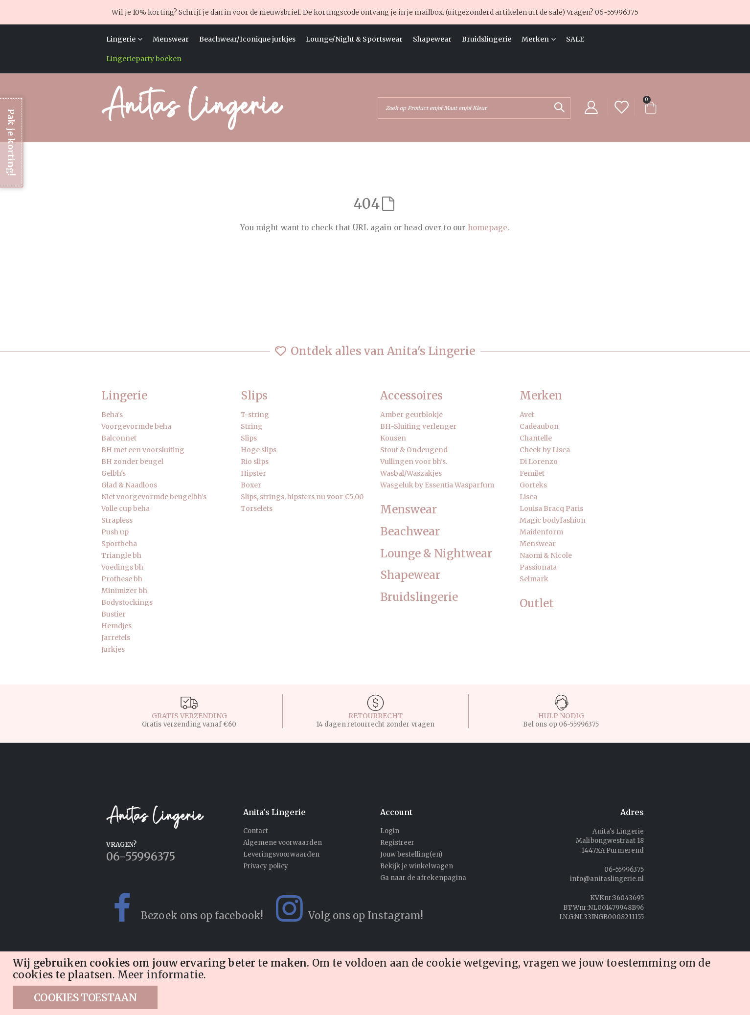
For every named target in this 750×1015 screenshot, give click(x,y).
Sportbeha (119, 543)
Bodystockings (127, 602)
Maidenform (541, 532)
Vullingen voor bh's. (413, 461)
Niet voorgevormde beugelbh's (153, 496)
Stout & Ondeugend (414, 449)
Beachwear (410, 531)
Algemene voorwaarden (282, 842)
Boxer (251, 485)
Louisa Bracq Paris (551, 508)
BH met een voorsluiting (142, 449)
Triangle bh (121, 555)
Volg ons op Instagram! (343, 908)
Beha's (112, 414)
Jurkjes (113, 649)
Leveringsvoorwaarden (281, 854)
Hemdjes (116, 625)
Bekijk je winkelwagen (416, 866)
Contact (255, 831)
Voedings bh (122, 567)
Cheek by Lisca (545, 449)
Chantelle (536, 438)
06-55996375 (616, 12)
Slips (254, 395)
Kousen (393, 438)
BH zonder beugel (132, 461)
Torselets (257, 508)
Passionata (538, 567)
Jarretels (115, 637)
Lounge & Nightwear (436, 553)
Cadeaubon (539, 426)
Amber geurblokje (411, 414)
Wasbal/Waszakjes (411, 473)
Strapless (117, 520)
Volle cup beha (125, 508)
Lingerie (124, 395)
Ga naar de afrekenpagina (423, 878)
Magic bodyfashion (553, 520)
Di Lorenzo (539, 461)
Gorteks (533, 485)
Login (389, 831)
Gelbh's (113, 473)
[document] (376, 983)
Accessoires (411, 395)
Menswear (408, 509)
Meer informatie (160, 975)
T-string (255, 414)
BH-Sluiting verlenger (418, 426)
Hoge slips (258, 449)
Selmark (534, 578)
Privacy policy (266, 866)
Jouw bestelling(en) (411, 854)
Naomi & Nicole (546, 555)
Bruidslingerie (419, 597)
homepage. (489, 227)
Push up (115, 532)
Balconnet (118, 438)
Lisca (528, 496)
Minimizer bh (124, 590)
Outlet (537, 603)
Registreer (397, 842)
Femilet (532, 473)
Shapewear (410, 575)
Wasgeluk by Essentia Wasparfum (437, 485)
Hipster (253, 473)
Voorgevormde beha (136, 426)
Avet (527, 414)
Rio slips (255, 461)
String (252, 426)
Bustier (113, 614)
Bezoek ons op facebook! (179, 908)
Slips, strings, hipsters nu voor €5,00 (302, 496)
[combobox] (474, 108)
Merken (541, 395)
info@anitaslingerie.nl (607, 879)
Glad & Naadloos (129, 485)
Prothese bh (121, 578)
